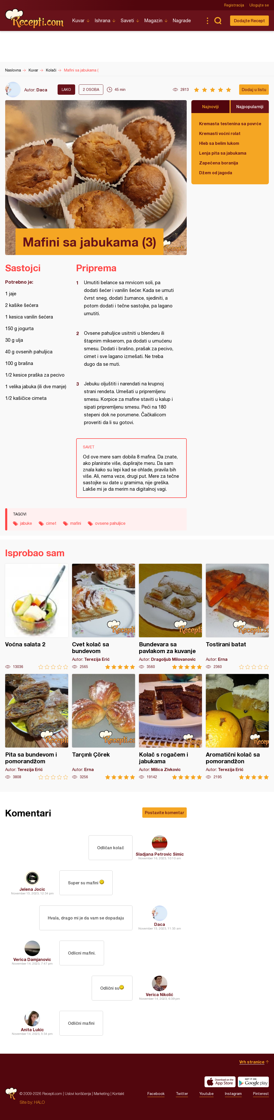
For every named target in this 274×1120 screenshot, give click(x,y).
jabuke (26, 523)
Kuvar (78, 20)
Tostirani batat (237, 616)
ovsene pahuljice (110, 523)
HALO (39, 1102)
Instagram (233, 1094)
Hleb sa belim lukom (219, 143)
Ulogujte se (259, 5)
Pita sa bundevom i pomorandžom (36, 727)
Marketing (101, 1093)
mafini (75, 523)
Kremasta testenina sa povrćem (230, 123)
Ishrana (102, 20)
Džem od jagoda (215, 172)
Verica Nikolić (159, 994)
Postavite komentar (164, 812)
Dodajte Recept (249, 20)
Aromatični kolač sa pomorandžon (237, 727)
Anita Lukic (32, 1029)
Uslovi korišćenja (78, 1093)
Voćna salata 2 (36, 616)
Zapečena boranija (218, 162)
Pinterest (261, 1094)
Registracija (234, 5)
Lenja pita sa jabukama (222, 152)
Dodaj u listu (254, 89)
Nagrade (182, 20)
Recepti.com (35, 19)
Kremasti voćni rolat (219, 133)
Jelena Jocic (32, 889)
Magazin (153, 20)
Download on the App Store (220, 1081)
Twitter (182, 1094)
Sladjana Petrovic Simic (160, 854)
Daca (41, 89)
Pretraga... (217, 20)
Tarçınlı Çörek (103, 727)
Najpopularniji (249, 106)
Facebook (156, 1094)
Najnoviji (210, 106)
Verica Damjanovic (32, 959)
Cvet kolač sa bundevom (103, 616)
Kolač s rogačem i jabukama (170, 727)
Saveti (127, 20)
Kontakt (118, 1093)
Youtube (206, 1094)
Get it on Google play (253, 1081)
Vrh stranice (251, 1061)
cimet (51, 523)
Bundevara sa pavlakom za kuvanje (170, 616)
